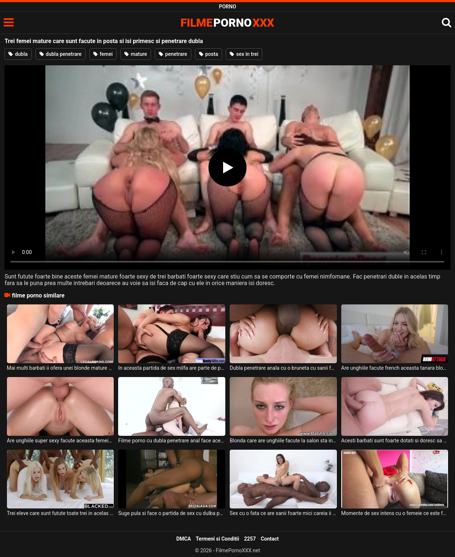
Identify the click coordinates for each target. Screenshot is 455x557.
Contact (270, 539)
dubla (17, 54)
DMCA (183, 539)
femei (103, 54)
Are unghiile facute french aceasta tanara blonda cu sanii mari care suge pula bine (394, 368)
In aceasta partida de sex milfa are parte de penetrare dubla (171, 368)
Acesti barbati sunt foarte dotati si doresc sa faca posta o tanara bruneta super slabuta (394, 440)
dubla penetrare (61, 54)
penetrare (173, 54)
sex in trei (244, 54)
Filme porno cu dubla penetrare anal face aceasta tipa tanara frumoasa (171, 440)
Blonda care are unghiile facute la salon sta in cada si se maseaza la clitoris (283, 440)
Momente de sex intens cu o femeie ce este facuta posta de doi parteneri (394, 513)
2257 (250, 539)
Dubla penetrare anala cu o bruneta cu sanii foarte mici (283, 368)
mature (135, 54)
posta (208, 54)
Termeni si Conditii (217, 539)
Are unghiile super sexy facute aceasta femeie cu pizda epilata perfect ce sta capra (60, 440)
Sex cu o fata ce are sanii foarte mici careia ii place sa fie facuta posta (283, 513)
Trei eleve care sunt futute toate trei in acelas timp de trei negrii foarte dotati (60, 513)
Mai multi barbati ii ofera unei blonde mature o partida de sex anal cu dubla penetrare (60, 368)
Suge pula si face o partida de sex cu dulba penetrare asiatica (171, 513)
